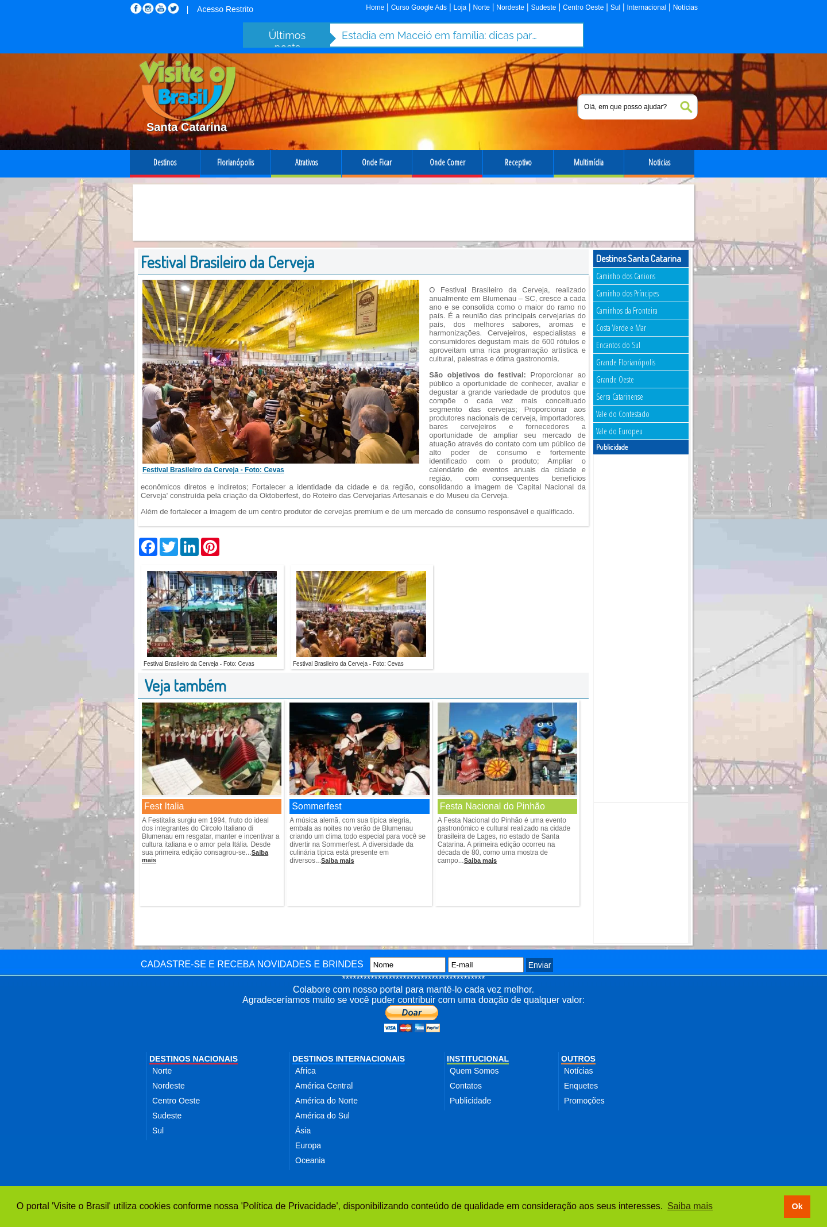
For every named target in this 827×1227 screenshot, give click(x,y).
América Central (324, 1085)
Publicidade (470, 1100)
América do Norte (326, 1100)
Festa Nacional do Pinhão (492, 806)
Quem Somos (474, 1070)
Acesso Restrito (225, 9)
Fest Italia (164, 806)
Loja (459, 7)
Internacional (647, 7)
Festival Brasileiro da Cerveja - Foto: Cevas (213, 470)
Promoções (584, 1100)
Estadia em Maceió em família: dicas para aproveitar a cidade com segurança (439, 35)
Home (375, 7)
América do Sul (322, 1115)
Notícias (685, 7)
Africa (305, 1070)
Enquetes (581, 1085)
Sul (615, 7)
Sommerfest (316, 806)
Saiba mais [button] (690, 1206)
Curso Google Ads (419, 7)
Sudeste (543, 7)
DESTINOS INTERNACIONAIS (348, 1058)
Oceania (310, 1160)
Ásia (303, 1130)
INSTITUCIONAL (478, 1058)
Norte (481, 7)
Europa (308, 1145)
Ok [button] (796, 1206)
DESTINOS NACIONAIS (193, 1058)
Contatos (466, 1085)
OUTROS (578, 1058)
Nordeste (510, 7)
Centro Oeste (583, 7)
